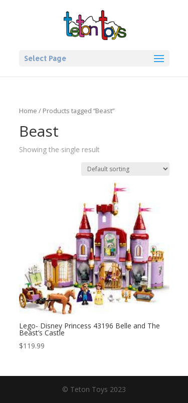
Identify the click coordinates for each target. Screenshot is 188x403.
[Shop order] (125, 169)
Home (28, 110)
